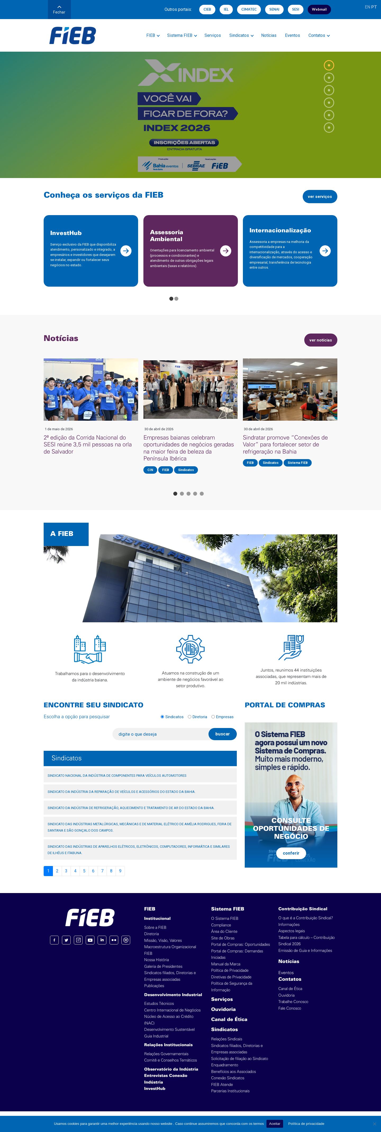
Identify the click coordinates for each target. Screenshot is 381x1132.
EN (367, 7)
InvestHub (154, 1095)
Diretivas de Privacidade (231, 983)
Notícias (268, 35)
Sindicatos (239, 35)
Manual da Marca (225, 970)
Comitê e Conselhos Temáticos (170, 1066)
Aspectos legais (291, 937)
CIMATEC (249, 9)
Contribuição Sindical (302, 915)
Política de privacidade (306, 1124)
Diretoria (200, 722)
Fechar (59, 10)
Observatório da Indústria (171, 1075)
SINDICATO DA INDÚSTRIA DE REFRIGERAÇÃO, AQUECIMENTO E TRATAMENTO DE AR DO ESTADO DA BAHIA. (131, 814)
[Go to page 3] (188, 499)
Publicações (154, 992)
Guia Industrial (156, 1042)
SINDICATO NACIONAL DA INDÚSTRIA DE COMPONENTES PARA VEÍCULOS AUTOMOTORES (117, 781)
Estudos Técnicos (159, 1009)
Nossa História (156, 966)
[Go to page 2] (176, 305)
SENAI (274, 9)
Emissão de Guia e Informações (305, 956)
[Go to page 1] (171, 305)
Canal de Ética (229, 1025)
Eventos (292, 35)
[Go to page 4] (195, 499)
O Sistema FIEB (224, 924)
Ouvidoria (223, 1015)
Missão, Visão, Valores (163, 946)
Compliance (221, 931)
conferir (291, 858)
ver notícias (319, 345)
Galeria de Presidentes (163, 972)
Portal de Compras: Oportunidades (240, 950)
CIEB (207, 9)
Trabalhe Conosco (293, 1008)
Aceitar (274, 1124)
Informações (289, 931)
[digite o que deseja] (162, 740)
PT (374, 7)
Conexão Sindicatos (227, 1084)
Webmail (319, 9)
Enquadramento (224, 1071)
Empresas (225, 722)
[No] (374, 1123)
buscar (222, 739)
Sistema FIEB (179, 35)
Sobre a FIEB (155, 933)
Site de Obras (222, 944)
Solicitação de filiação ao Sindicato (239, 1065)
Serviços (213, 35)
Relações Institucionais (168, 1051)
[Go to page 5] (202, 499)
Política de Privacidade (229, 976)
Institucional (157, 924)
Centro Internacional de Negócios (172, 1016)
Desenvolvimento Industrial (173, 1001)
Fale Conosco (289, 1014)
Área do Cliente (224, 937)
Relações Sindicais (226, 1045)
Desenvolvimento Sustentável (169, 1035)
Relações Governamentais (166, 1060)
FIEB (150, 35)
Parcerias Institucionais (230, 1097)
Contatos (317, 35)
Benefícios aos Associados (233, 1078)
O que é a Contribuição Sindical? (305, 924)
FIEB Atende (222, 1091)
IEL (226, 9)
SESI (295, 9)
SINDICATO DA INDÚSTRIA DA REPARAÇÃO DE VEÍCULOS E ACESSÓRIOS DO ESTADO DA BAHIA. (122, 798)
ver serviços (318, 196)
